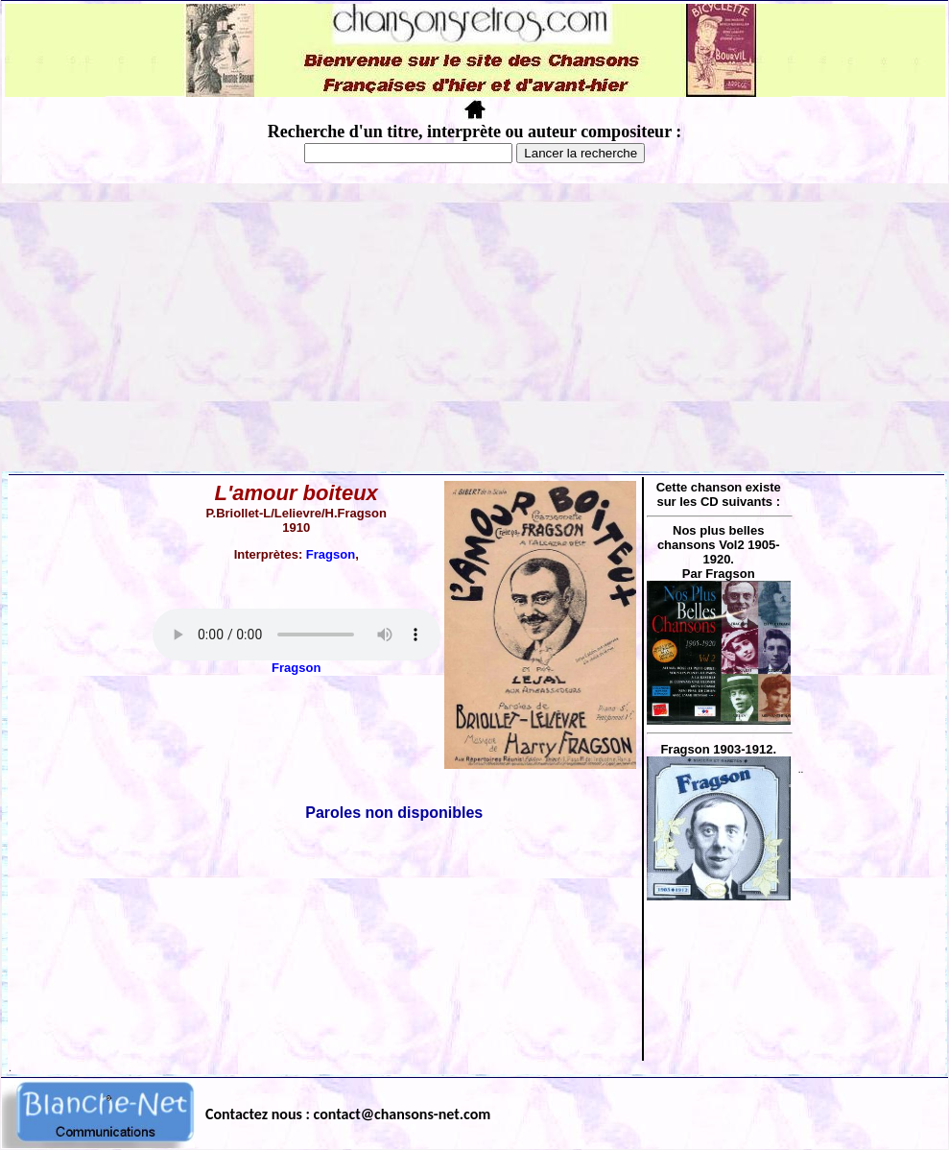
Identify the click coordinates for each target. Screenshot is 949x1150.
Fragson (330, 554)
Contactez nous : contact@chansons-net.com (347, 1114)
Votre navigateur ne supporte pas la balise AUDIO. (296, 634)
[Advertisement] (475, 327)
